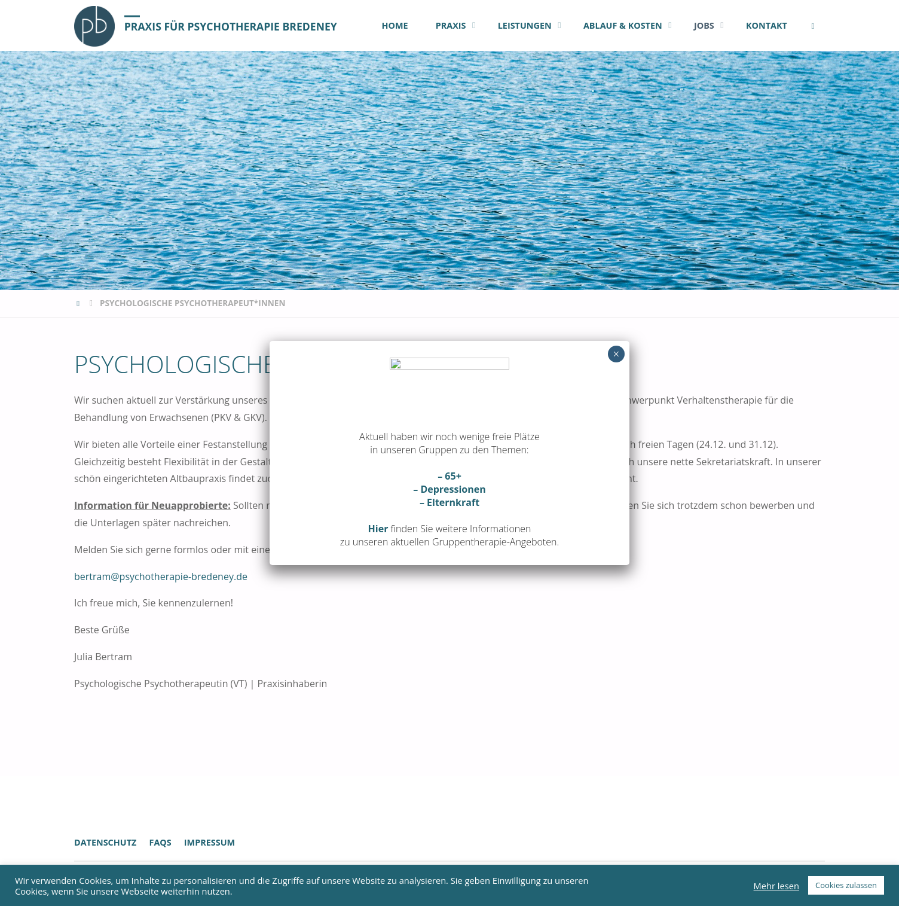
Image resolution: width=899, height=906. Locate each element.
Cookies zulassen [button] (846, 885)
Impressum (209, 842)
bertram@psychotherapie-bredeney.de (160, 576)
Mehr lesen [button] (776, 885)
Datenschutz (105, 842)
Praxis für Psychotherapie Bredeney (230, 26)
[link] (813, 25)
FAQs (160, 842)
